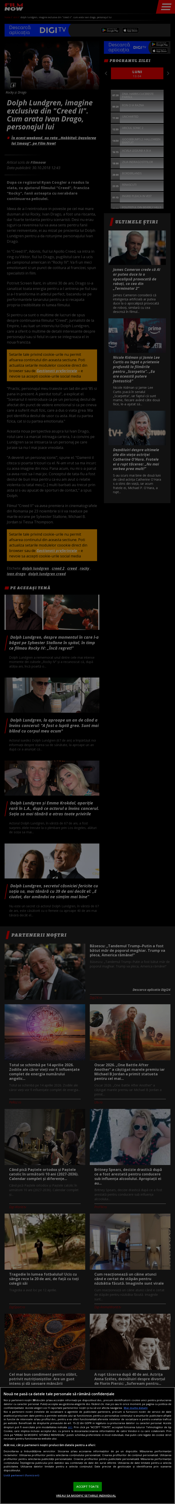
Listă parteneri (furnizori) (21, 1475)
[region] (87, 1445)
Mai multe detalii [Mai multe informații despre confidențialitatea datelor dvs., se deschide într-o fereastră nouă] (136, 1408)
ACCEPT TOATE (87, 1486)
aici (70, 1427)
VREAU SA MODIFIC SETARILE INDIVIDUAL (86, 1496)
